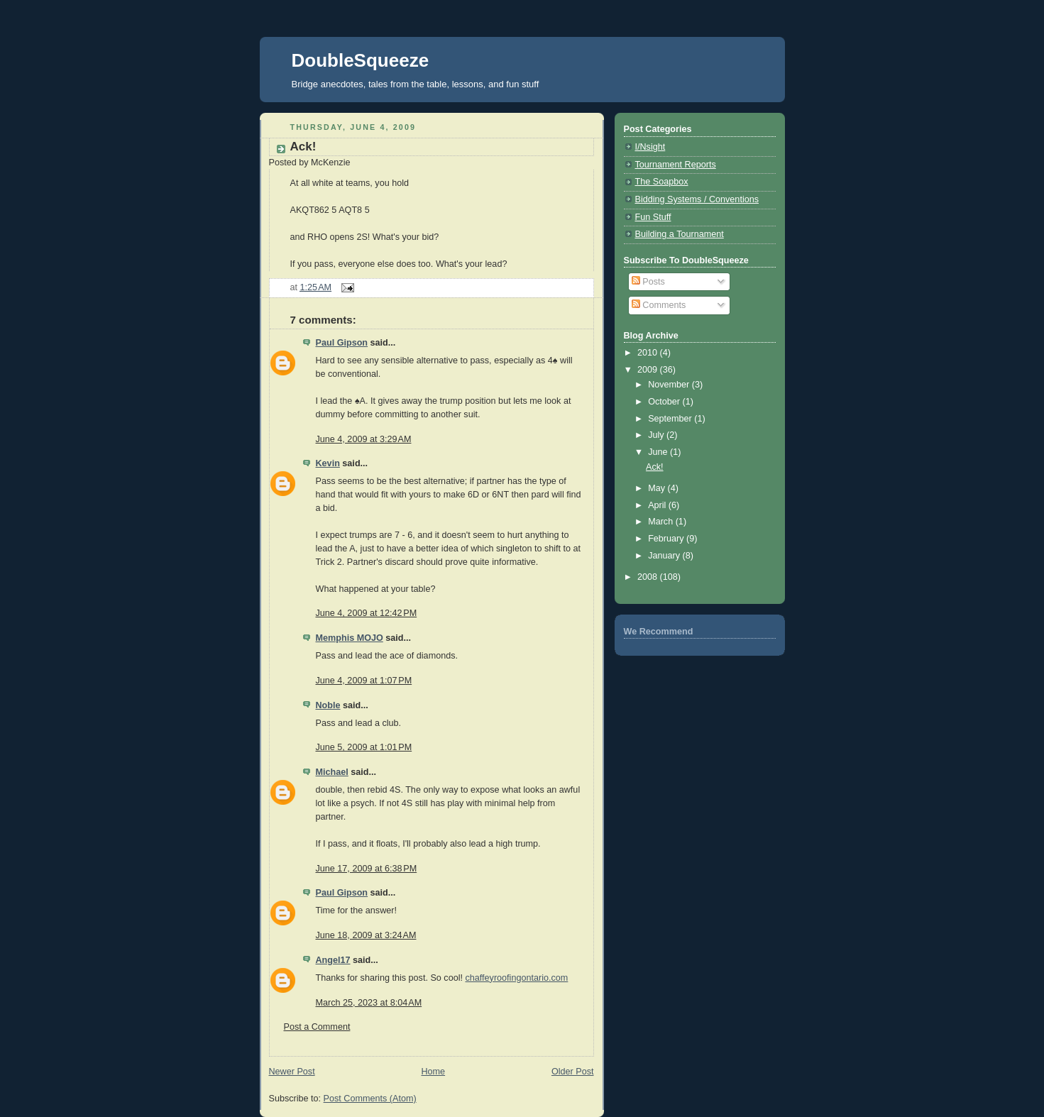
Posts (648, 282)
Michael (332, 772)
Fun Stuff (653, 217)
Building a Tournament (679, 234)
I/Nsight (650, 147)
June (659, 452)
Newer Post (292, 1072)
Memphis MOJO (349, 638)
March (662, 522)
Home (433, 1072)
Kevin (328, 463)
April (658, 505)
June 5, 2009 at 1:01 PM (364, 747)
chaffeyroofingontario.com (516, 978)
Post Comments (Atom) (370, 1099)
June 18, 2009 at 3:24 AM (366, 935)
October (665, 402)
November (670, 385)
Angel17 (333, 960)
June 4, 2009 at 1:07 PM (364, 681)
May (657, 488)
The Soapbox (661, 182)
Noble (328, 705)
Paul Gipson (342, 343)
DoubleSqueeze (360, 60)
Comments (659, 305)
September (671, 419)
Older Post (572, 1072)
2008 (648, 577)
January (665, 556)
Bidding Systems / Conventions (697, 199)
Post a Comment (317, 1027)
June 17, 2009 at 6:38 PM (366, 869)
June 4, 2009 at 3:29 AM (364, 439)
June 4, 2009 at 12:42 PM (366, 613)
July (657, 435)
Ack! (303, 146)
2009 (648, 370)
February (667, 539)
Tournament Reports (675, 165)
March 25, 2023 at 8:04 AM (369, 1003)
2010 (648, 353)
